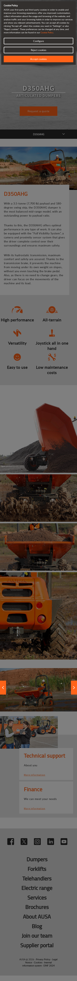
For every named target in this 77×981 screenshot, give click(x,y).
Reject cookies (38, 50)
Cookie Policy (47, 32)
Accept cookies (38, 59)
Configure (38, 41)
